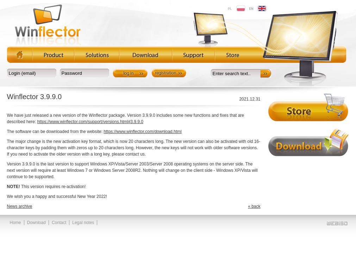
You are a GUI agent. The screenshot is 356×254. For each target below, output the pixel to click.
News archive (19, 206)
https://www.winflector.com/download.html (142, 131)
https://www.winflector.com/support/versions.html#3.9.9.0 (90, 121)
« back (254, 206)
